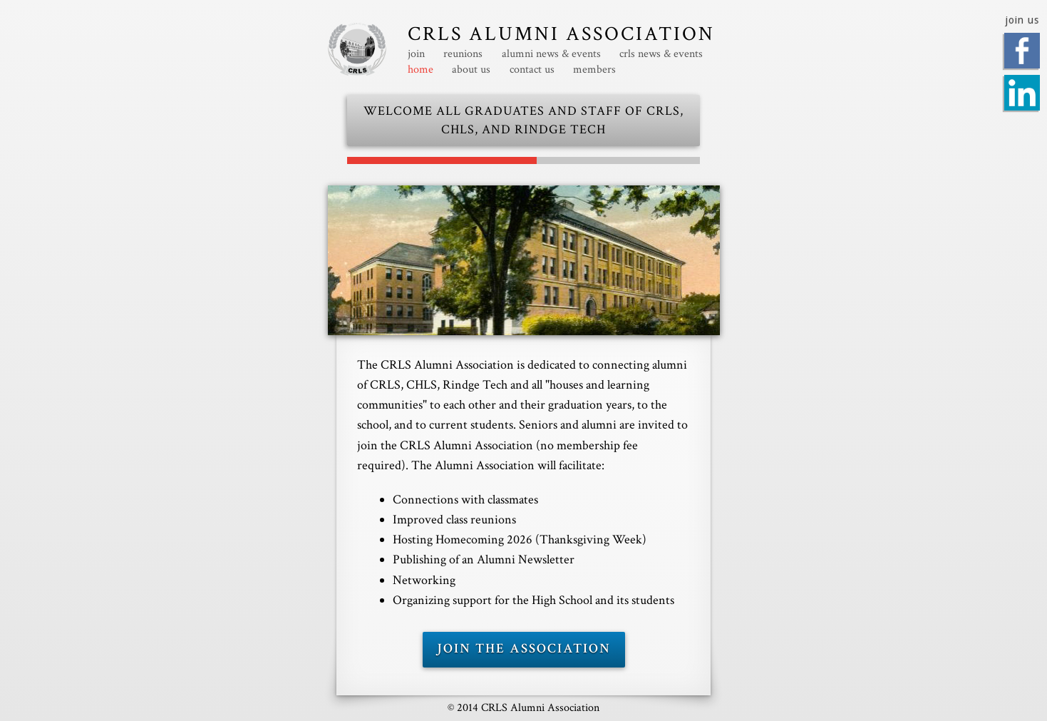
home (420, 70)
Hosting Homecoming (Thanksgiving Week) (519, 539)
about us (471, 70)
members (594, 70)
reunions (463, 54)
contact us (532, 70)
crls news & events (661, 54)
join (416, 54)
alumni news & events (551, 54)
